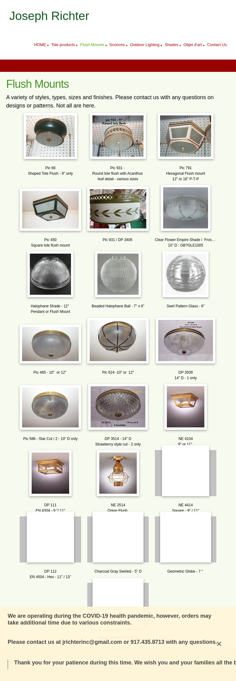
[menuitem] (40, 45)
